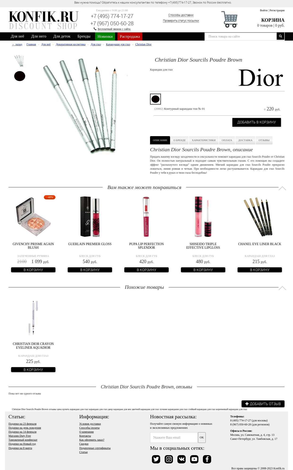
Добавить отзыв (262, 403)
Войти (264, 10)
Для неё (17, 36)
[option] (20, 61)
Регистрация (277, 10)
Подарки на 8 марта (20, 447)
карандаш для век (122, 408)
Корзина (273, 20)
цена (59, 408)
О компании (86, 431)
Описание (160, 139)
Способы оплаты (89, 427)
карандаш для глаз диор (101, 408)
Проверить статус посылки (181, 20)
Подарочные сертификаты (95, 447)
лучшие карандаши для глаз (174, 408)
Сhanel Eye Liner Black (259, 244)
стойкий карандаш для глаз (201, 408)
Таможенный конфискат (23, 439)
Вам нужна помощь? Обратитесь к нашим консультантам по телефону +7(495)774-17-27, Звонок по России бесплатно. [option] (153, 2)
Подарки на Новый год (22, 443)
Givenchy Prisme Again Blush (33, 245)
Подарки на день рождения (24, 427)
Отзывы (264, 139)
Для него (38, 36)
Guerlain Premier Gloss (90, 244)
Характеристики (204, 139)
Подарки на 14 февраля (22, 431)
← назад (17, 44)
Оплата (227, 139)
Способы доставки (180, 15)
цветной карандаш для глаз (145, 408)
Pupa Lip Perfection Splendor (146, 245)
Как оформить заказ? (91, 439)
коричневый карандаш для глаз (231, 408)
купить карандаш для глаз (75, 408)
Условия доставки (90, 423)
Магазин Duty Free (19, 435)
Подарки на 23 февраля (22, 423)
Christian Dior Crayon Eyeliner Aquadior (33, 345)
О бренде (179, 139)
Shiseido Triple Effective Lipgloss (203, 245)
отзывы (52, 408)
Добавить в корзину (254, 122)
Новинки (105, 36)
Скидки (83, 443)
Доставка (245, 139)
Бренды (84, 36)
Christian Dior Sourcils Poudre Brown (30, 408)
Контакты (85, 435)
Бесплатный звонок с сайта (114, 29)
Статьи (83, 451)
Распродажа (130, 36)
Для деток (61, 36)
